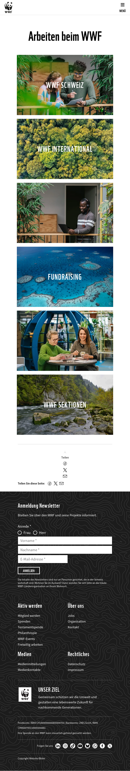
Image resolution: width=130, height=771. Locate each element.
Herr (42, 533)
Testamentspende (30, 627)
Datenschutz (76, 664)
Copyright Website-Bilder (31, 758)
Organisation (77, 621)
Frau (27, 533)
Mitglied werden (29, 615)
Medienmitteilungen (32, 664)
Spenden (24, 621)
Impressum (76, 670)
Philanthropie (27, 633)
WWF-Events (26, 639)
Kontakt (73, 627)
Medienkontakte (29, 670)
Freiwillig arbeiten (30, 644)
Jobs (71, 615)
